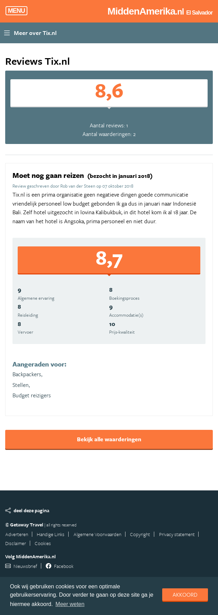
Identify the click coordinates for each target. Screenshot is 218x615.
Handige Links (50, 534)
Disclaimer (15, 543)
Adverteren (16, 534)
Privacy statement (177, 534)
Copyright (140, 534)
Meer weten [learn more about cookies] (70, 604)
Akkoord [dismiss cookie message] (185, 594)
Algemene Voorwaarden (97, 534)
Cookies (43, 543)
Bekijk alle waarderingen (109, 439)
